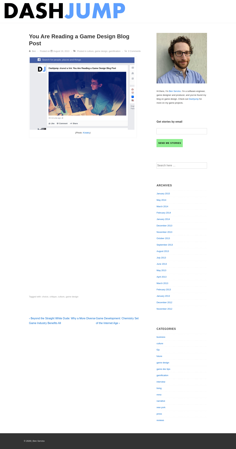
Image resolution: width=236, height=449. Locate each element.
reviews (160, 420)
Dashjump (194, 99)
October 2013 (163, 238)
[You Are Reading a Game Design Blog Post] (61, 51)
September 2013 (164, 244)
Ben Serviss (175, 91)
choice (45, 296)
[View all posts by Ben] (32, 51)
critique (53, 296)
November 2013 (164, 232)
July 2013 (161, 257)
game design (101, 51)
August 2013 (162, 251)
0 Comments (134, 51)
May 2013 (161, 270)
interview (160, 381)
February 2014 (163, 212)
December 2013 (164, 225)
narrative (160, 401)
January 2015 (163, 193)
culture (90, 51)
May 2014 (161, 200)
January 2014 (163, 219)
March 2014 (162, 206)
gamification (114, 51)
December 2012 (164, 302)
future (159, 356)
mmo (158, 394)
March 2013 (162, 283)
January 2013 (163, 296)
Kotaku (86, 132)
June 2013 (161, 264)
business (160, 337)
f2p (158, 349)
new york (160, 407)
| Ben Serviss (38, 441)
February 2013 (163, 289)
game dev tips (163, 369)
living (159, 388)
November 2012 (164, 309)
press (159, 414)
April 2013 (161, 277)
